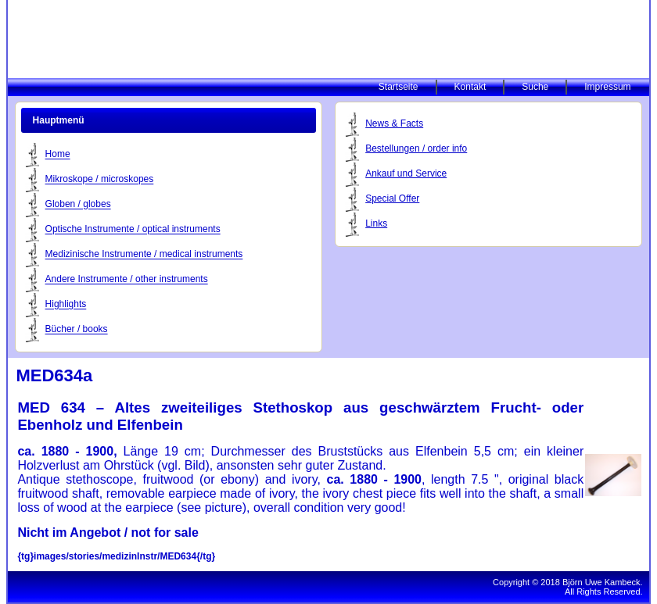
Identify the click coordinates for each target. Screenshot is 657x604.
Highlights (66, 304)
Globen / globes (78, 204)
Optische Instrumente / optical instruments (133, 229)
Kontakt (470, 86)
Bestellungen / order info (416, 148)
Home (57, 154)
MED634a (54, 375)
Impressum (607, 86)
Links (376, 223)
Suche (535, 86)
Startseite (398, 86)
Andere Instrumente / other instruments (126, 279)
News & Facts (394, 123)
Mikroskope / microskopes (99, 179)
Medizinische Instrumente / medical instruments (144, 254)
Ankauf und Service (406, 173)
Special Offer (392, 198)
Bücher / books (76, 329)
